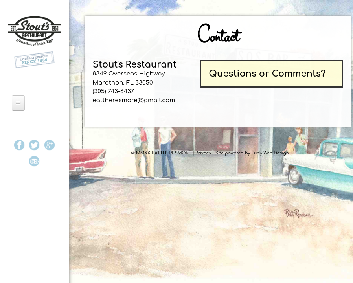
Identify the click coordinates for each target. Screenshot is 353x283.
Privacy (203, 153)
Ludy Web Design (270, 153)
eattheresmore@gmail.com (134, 100)
